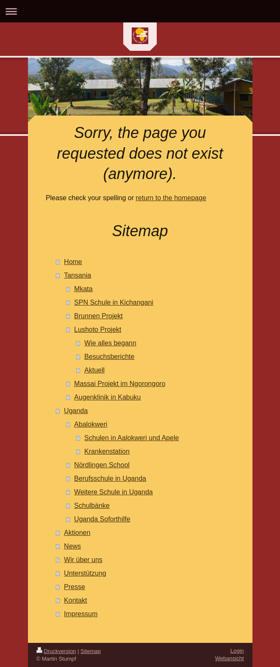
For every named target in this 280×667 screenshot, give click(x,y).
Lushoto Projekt (97, 329)
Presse (74, 586)
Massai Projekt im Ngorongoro (119, 383)
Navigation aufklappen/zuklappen (140, 11)
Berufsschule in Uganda (110, 478)
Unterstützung (85, 573)
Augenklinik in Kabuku (107, 397)
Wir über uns (83, 559)
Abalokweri (90, 424)
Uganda (76, 410)
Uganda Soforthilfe (102, 519)
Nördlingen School (102, 465)
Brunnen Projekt (98, 316)
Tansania (77, 275)
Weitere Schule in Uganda (113, 492)
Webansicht (229, 658)
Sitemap (90, 651)
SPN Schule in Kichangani (113, 302)
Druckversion (56, 651)
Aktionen (77, 532)
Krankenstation (107, 451)
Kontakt (75, 600)
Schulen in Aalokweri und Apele (131, 437)
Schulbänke (92, 505)
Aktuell (94, 370)
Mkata (83, 288)
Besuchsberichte (109, 356)
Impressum (80, 613)
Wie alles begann (110, 343)
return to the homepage (171, 197)
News (72, 546)
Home (73, 261)
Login (237, 651)
